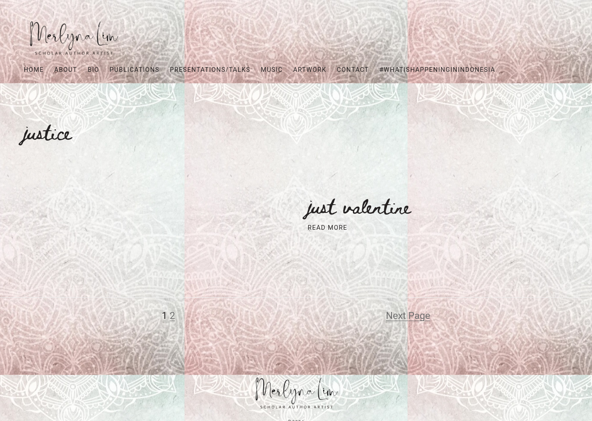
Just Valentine (359, 206)
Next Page (408, 315)
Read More (328, 228)
